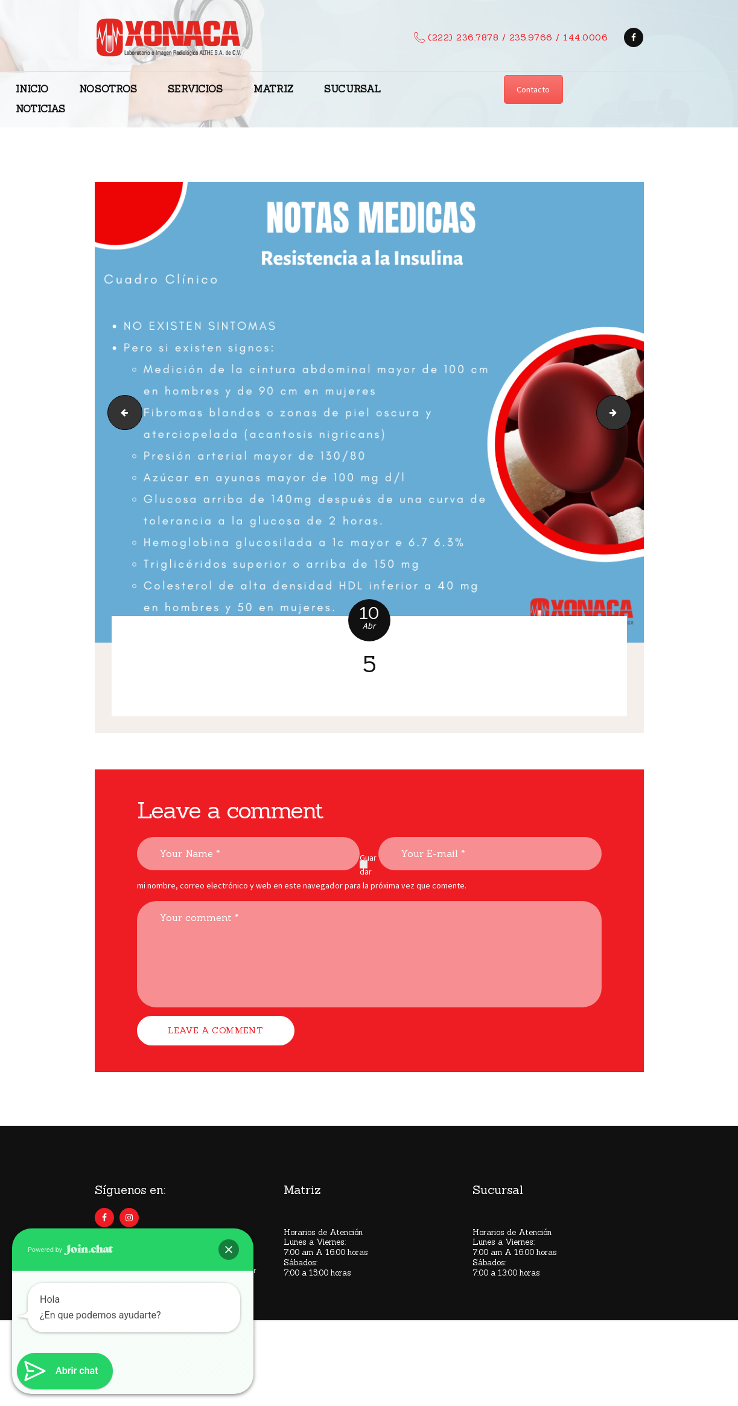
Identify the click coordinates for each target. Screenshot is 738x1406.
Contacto (533, 89)
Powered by (70, 1249)
